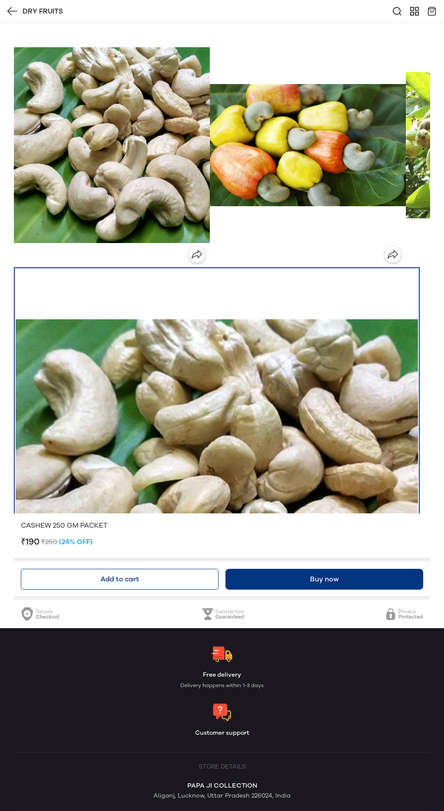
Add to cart (120, 579)
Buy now (324, 579)
